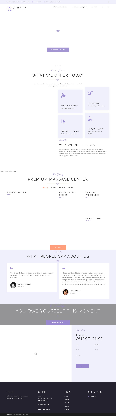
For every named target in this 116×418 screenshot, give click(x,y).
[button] (60, 305)
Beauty (45, 187)
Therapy (70, 187)
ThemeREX (10, 416)
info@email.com (43, 407)
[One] (36, 355)
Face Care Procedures (92, 193)
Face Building (93, 218)
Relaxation (61, 187)
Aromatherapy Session (67, 193)
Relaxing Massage (17, 192)
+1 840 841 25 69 (44, 412)
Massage (53, 187)
